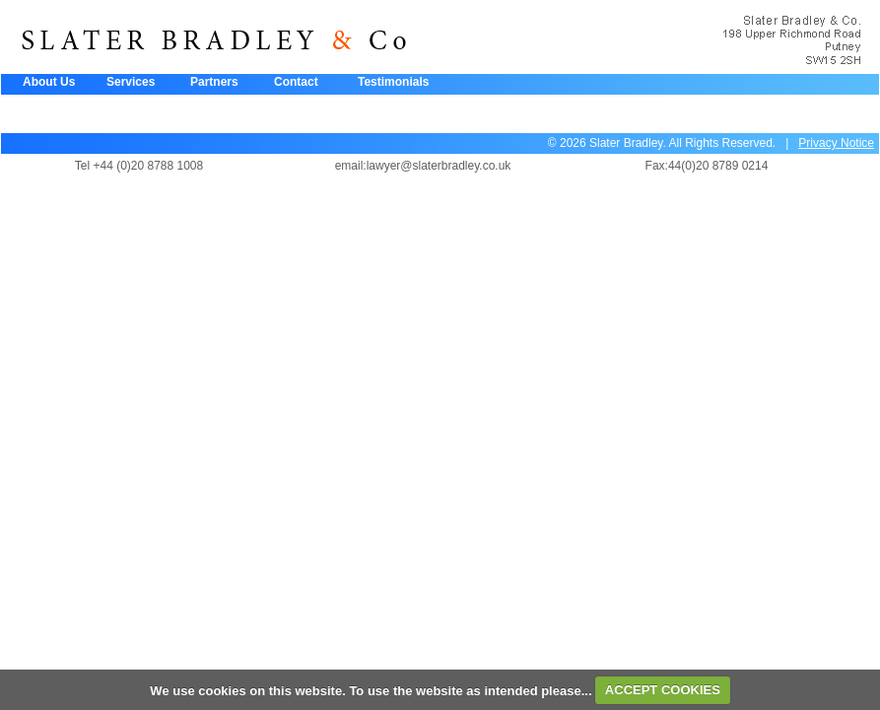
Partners (214, 82)
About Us (49, 82)
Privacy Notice (836, 143)
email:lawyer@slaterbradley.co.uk (423, 166)
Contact (296, 82)
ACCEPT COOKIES (662, 689)
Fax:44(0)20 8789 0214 (707, 166)
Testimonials (393, 82)
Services (130, 82)
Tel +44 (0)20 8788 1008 (139, 166)
